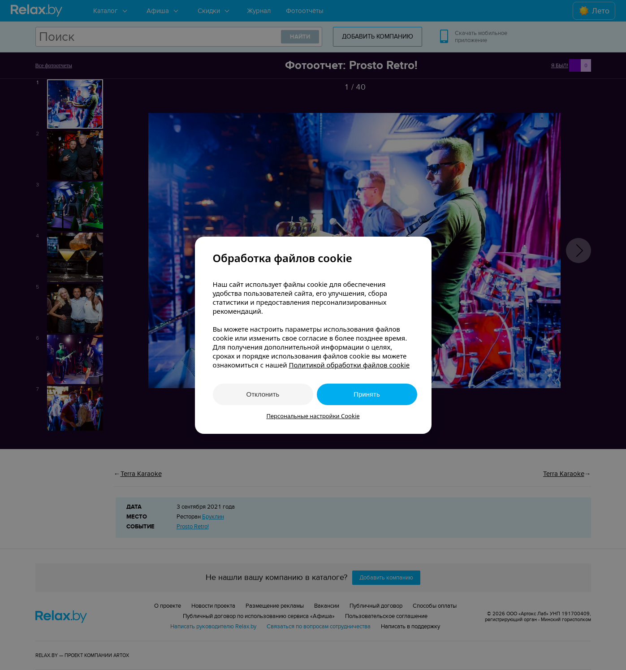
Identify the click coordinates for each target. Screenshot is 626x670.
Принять (367, 394)
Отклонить (263, 394)
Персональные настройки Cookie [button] (312, 415)
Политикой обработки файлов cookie (349, 364)
